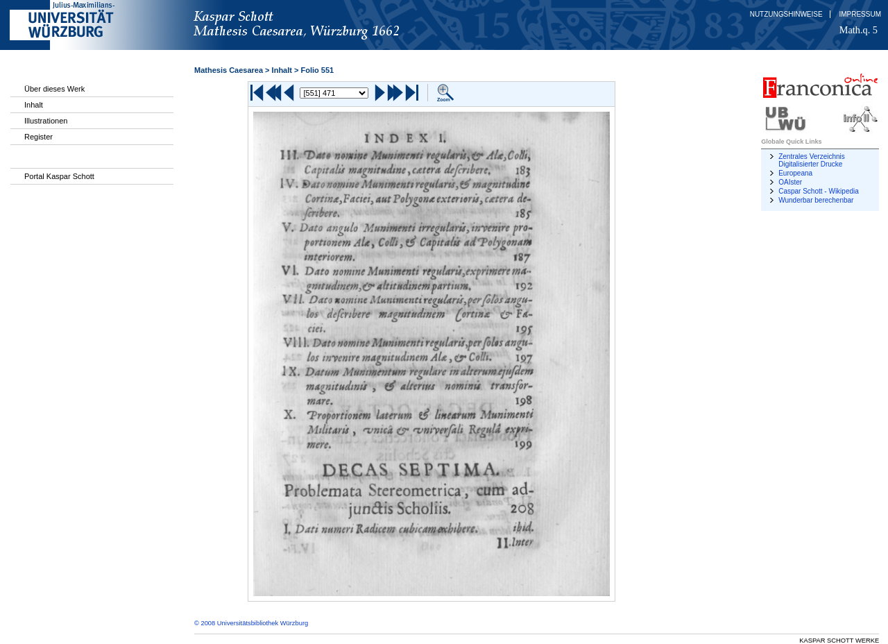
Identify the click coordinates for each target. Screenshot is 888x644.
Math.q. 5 (858, 29)
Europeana (795, 173)
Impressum (860, 14)
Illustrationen (45, 121)
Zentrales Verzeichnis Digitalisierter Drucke (811, 160)
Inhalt (33, 105)
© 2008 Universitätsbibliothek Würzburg (251, 623)
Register (38, 137)
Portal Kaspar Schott (59, 176)
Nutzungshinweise (786, 14)
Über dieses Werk (54, 89)
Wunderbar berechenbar (815, 200)
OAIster (790, 182)
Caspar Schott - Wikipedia (818, 191)
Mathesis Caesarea (228, 70)
